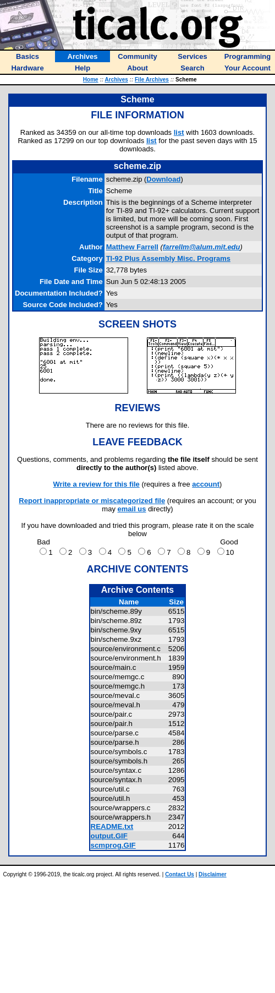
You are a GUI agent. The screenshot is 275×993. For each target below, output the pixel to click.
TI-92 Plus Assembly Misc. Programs (168, 258)
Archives (116, 80)
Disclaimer (213, 874)
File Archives (152, 80)
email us (132, 509)
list (179, 132)
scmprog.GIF (113, 845)
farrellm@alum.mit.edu (201, 247)
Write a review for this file (96, 484)
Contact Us (179, 874)
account (205, 484)
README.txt (112, 826)
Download (163, 179)
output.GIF (109, 836)
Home (90, 80)
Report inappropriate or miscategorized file (92, 500)
